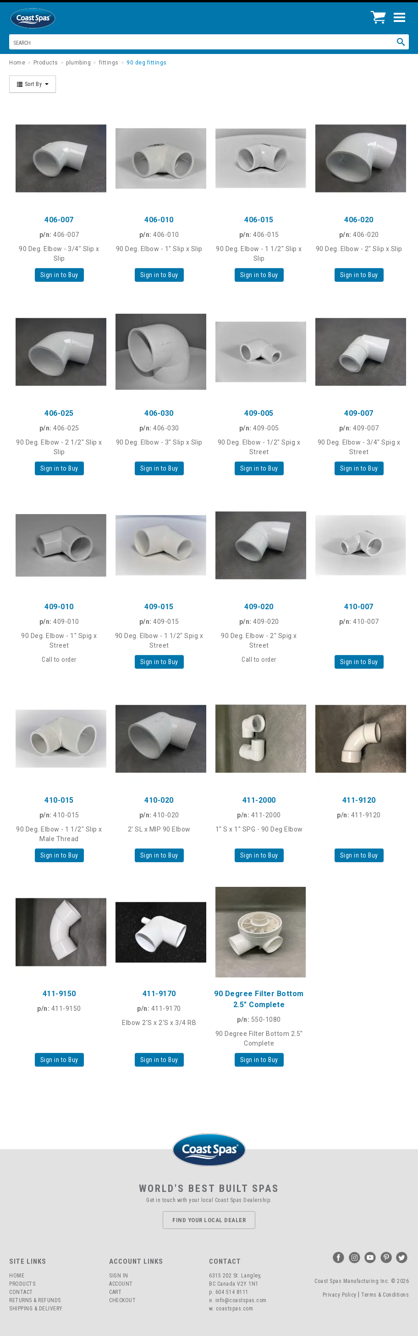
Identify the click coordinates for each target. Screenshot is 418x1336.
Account (121, 1284)
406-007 (59, 219)
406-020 (359, 219)
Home (16, 1275)
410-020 (159, 800)
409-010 (59, 606)
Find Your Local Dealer (209, 1220)
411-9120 (359, 800)
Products (22, 1284)
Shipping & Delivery (36, 1308)
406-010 (159, 219)
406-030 (159, 413)
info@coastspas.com (241, 1300)
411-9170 (159, 993)
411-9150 (59, 993)
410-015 (59, 800)
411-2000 (259, 800)
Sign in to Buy (59, 275)
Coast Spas (48, 18)
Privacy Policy (340, 1295)
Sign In (118, 1275)
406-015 (259, 219)
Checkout (122, 1300)
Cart (115, 1292)
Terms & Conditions (385, 1295)
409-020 (259, 606)
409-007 (359, 413)
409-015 (159, 606)
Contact (21, 1292)
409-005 (259, 413)
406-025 (59, 413)
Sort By (32, 84)
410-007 (359, 606)
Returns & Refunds (35, 1300)
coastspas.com (234, 1308)
